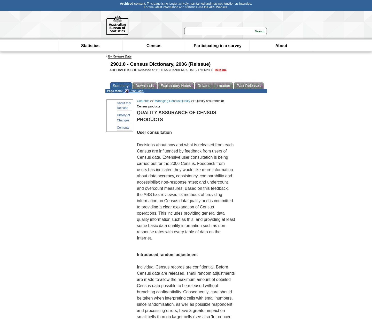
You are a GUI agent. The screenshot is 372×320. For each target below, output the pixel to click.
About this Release (124, 105)
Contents (123, 127)
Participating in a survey (218, 45)
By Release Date (119, 56)
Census (153, 45)
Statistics (90, 45)
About (281, 45)
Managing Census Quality (172, 101)
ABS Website (218, 7)
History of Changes (123, 117)
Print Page (134, 91)
